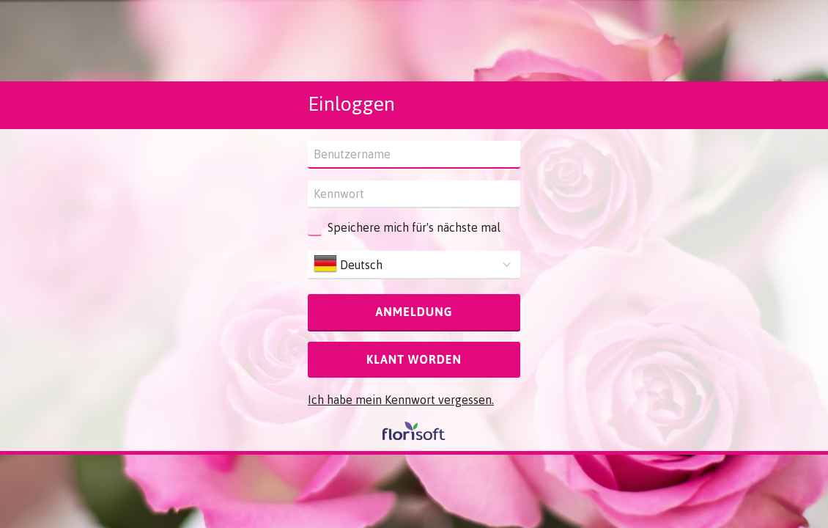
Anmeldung (413, 311)
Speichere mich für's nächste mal (414, 227)
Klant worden (414, 359)
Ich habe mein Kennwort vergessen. (401, 399)
